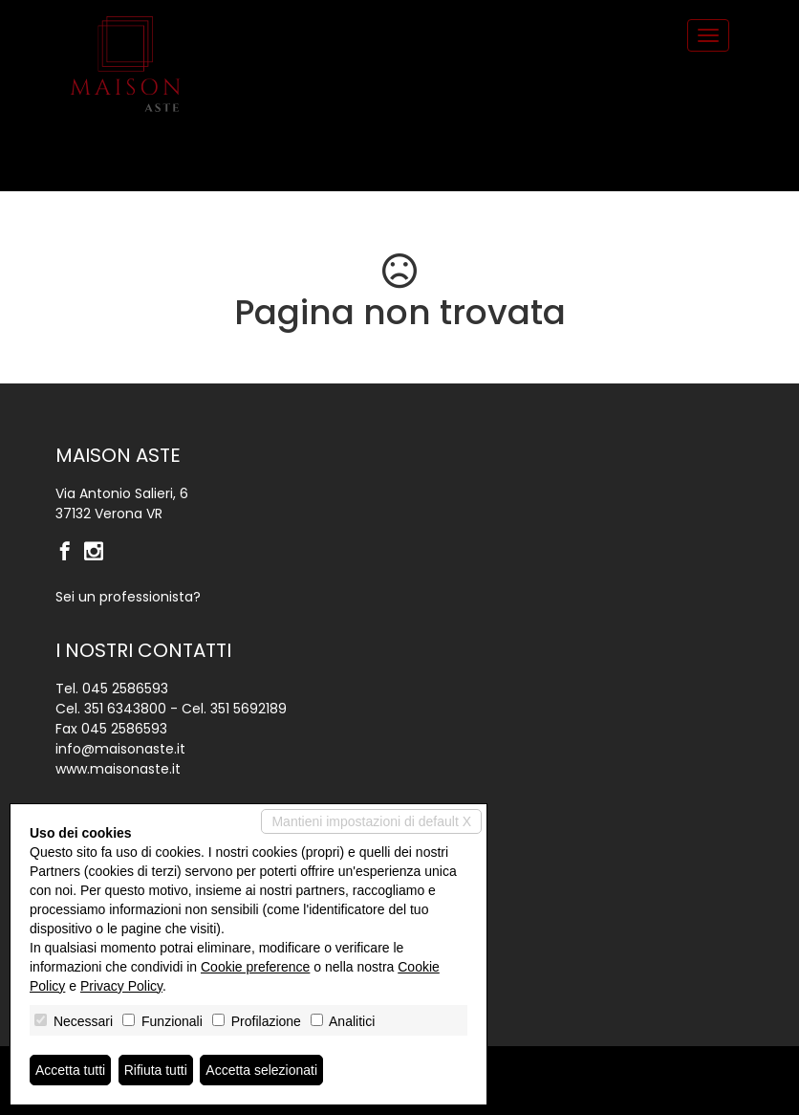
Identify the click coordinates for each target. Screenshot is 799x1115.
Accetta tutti (70, 1070)
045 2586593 (125, 688)
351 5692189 (248, 708)
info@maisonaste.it (120, 748)
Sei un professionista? (128, 596)
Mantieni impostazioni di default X (371, 821)
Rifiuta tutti (155, 1070)
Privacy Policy (121, 986)
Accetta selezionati (261, 1070)
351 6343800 (125, 708)
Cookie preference (255, 966)
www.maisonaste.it (118, 768)
